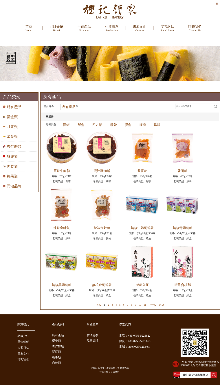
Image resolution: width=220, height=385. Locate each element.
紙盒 (81, 125)
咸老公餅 (142, 285)
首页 (98, 304)
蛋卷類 (56, 340)
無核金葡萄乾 (102, 285)
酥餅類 (56, 351)
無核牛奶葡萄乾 (142, 228)
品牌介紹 (23, 336)
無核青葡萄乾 (182, 228)
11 (145, 304)
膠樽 (142, 125)
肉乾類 (56, 362)
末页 (161, 304)
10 (140, 304)
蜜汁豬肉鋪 (102, 171)
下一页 (152, 304)
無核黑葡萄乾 (62, 285)
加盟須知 (23, 347)
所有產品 (58, 335)
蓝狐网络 (115, 372)
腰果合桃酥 (182, 285)
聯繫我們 (23, 359)
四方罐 (97, 125)
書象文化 (23, 353)
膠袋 (113, 125)
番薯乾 (142, 171)
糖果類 (56, 357)
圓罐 (66, 125)
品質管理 (92, 340)
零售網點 (23, 341)
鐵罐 (157, 125)
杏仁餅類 (58, 346)
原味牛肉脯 (61, 171)
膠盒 (128, 125)
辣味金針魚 (61, 228)
